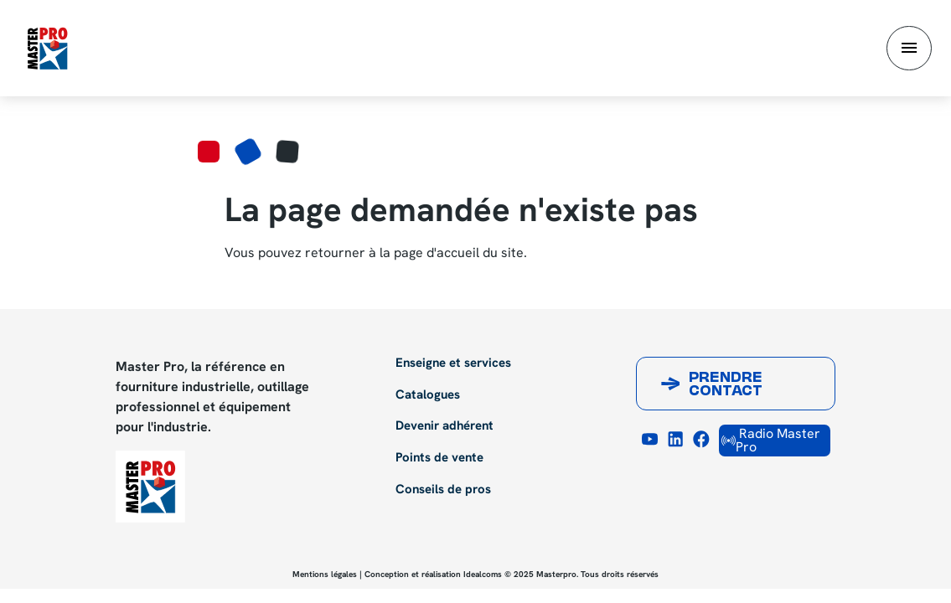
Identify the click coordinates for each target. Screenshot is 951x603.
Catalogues (427, 395)
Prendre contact (725, 385)
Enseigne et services (453, 363)
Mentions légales (324, 574)
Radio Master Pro (770, 440)
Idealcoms (482, 574)
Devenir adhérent (444, 426)
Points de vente (439, 458)
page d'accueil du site (459, 252)
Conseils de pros (443, 490)
